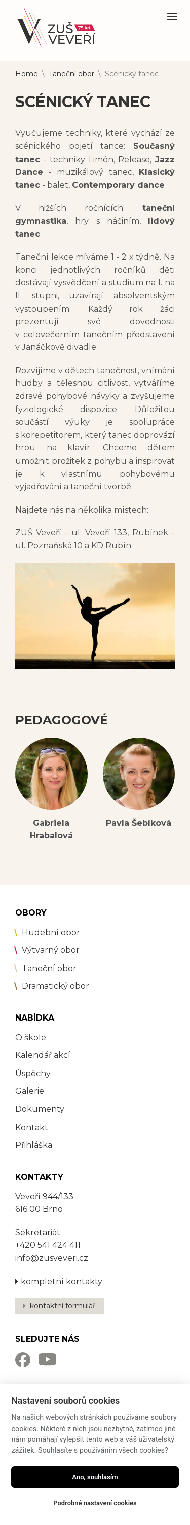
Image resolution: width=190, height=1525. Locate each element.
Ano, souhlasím (95, 1477)
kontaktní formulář (63, 1305)
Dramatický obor (55, 986)
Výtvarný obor (51, 950)
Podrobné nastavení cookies (95, 1503)
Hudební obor (51, 932)
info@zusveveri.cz (51, 1258)
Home (26, 73)
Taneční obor (71, 73)
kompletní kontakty (58, 1281)
